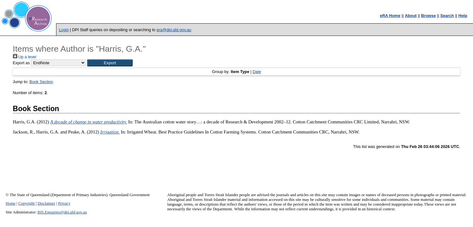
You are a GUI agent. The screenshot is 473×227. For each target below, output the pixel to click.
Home (10, 203)
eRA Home (390, 15)
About (411, 15)
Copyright (26, 203)
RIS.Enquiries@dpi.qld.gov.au (62, 212)
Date (256, 71)
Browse (428, 15)
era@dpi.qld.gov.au (174, 29)
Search (447, 15)
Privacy (64, 203)
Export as (21, 62)
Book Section (41, 81)
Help (463, 15)
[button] (110, 62)
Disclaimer (46, 203)
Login (64, 29)
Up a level (24, 56)
